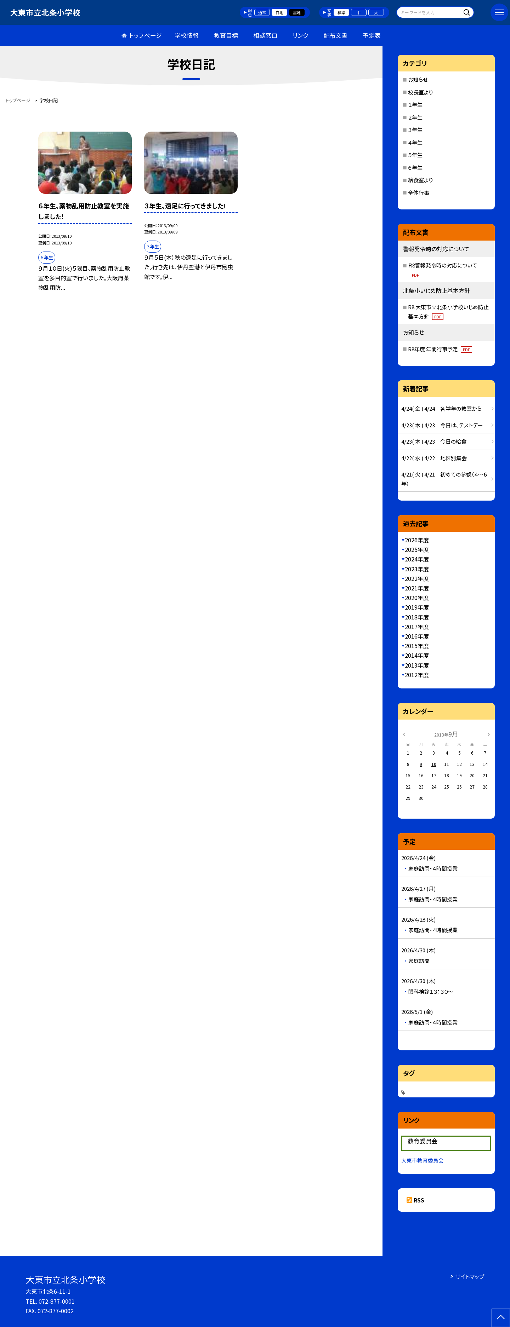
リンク (300, 35)
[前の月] (404, 734)
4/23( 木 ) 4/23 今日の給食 (433, 441)
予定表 (372, 35)
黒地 (297, 12)
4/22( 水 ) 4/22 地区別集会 (434, 458)
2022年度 (417, 578)
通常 (262, 12)
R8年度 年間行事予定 (440, 349)
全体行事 (418, 192)
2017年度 (417, 626)
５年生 (415, 154)
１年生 (415, 104)
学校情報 (187, 35)
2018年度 (417, 617)
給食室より (420, 180)
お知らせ (418, 79)
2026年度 (417, 540)
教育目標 (226, 35)
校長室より (420, 92)
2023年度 (417, 569)
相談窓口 (265, 35)
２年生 (415, 117)
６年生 (415, 167)
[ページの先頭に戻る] (501, 1318)
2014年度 (417, 655)
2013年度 (417, 665)
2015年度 (417, 645)
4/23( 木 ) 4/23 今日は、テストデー (442, 425)
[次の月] (489, 734)
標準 (341, 12)
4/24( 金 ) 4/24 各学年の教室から (441, 408)
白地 (279, 12)
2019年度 (417, 607)
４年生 (415, 142)
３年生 (415, 129)
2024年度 (417, 559)
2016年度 (417, 636)
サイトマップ (469, 1276)
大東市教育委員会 (422, 1160)
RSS (419, 1200)
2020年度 (417, 597)
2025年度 (417, 549)
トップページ (145, 35)
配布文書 (335, 35)
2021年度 (417, 588)
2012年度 (417, 674)
